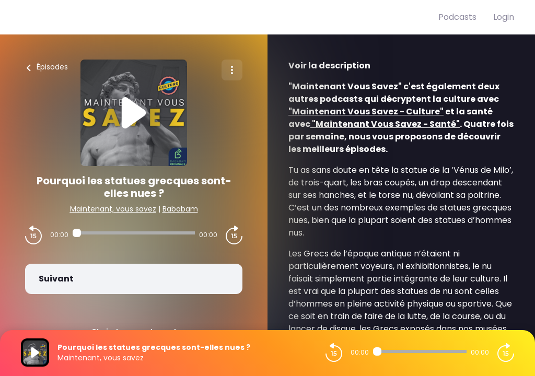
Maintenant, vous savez (113, 209)
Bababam (180, 209)
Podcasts (457, 17)
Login (503, 17)
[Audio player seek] (134, 232)
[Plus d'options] (232, 70)
